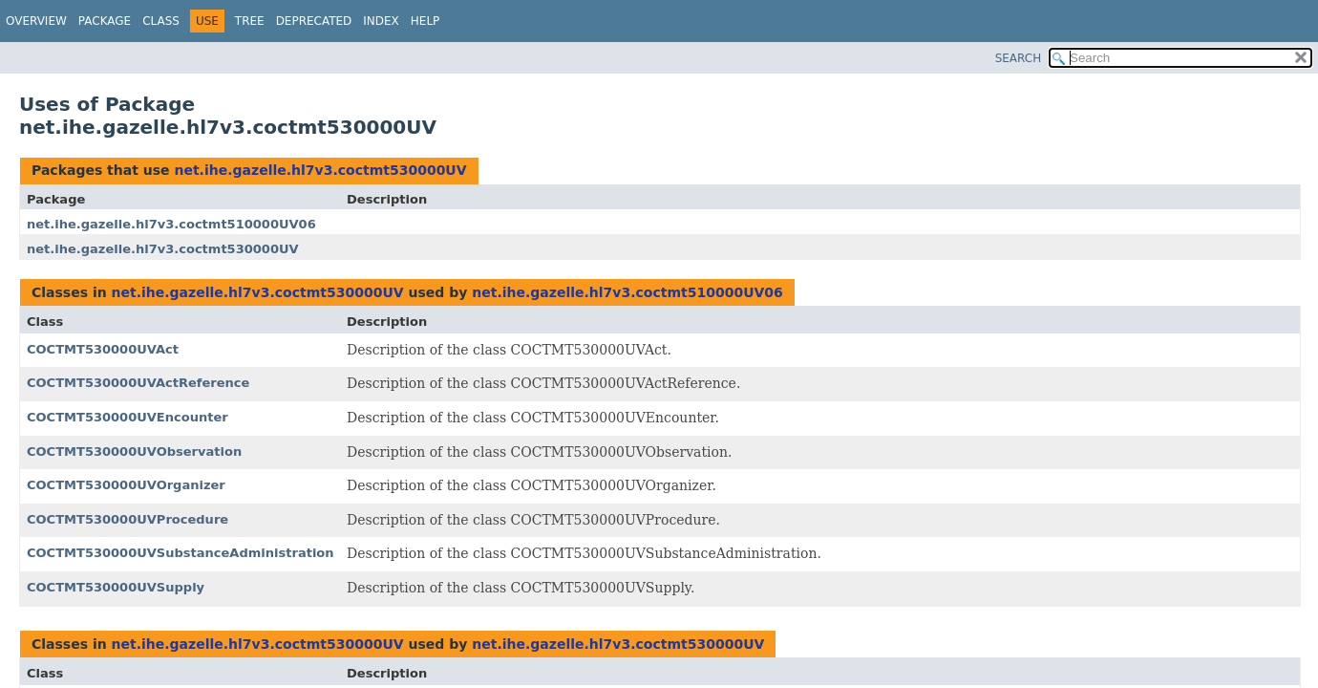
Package (104, 21)
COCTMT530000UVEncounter (127, 417)
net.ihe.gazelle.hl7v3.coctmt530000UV (320, 170)
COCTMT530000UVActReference (138, 383)
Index (381, 21)
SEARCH (1018, 58)
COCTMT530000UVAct (103, 349)
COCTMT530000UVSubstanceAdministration (180, 553)
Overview (36, 21)
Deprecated (314, 21)
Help (425, 21)
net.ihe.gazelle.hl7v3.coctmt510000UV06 (171, 224)
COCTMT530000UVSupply (115, 587)
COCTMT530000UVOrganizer (126, 485)
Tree (250, 21)
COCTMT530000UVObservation (134, 451)
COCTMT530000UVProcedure (127, 519)
